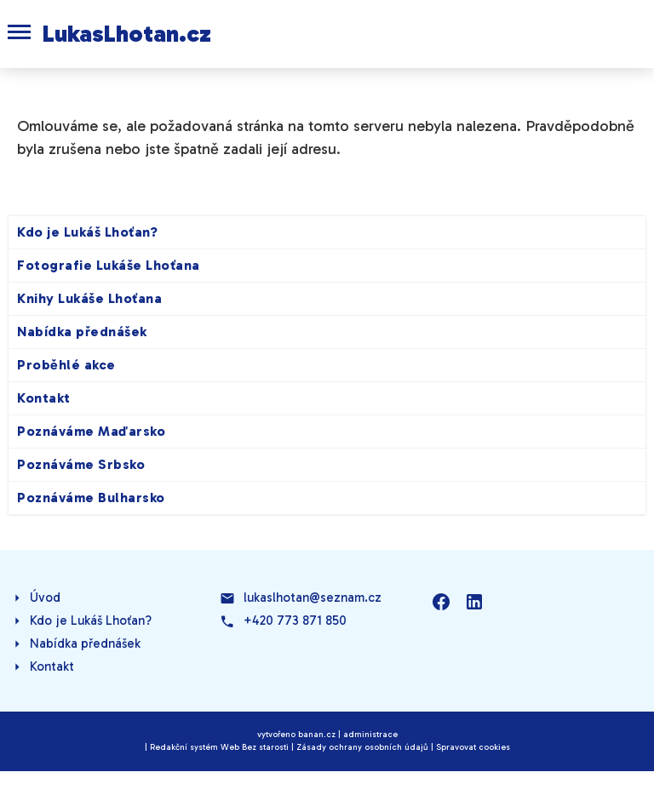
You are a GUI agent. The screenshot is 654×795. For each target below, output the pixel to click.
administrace (370, 734)
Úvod (45, 597)
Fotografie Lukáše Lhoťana (108, 265)
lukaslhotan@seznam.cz (313, 597)
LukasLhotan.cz (127, 34)
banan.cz (317, 734)
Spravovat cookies (473, 747)
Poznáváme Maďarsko (91, 431)
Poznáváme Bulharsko (91, 497)
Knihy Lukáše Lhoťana (89, 298)
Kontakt (44, 398)
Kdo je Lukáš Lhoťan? (87, 232)
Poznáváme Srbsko (81, 464)
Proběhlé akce (66, 365)
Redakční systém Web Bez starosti (219, 747)
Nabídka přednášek (82, 331)
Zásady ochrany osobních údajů (362, 747)
